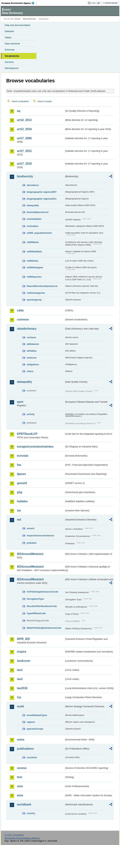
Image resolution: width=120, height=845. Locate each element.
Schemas (10, 49)
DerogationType (35, 599)
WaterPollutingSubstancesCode (44, 628)
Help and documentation (17, 25)
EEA (19, 3)
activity (31, 414)
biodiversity (25, 176)
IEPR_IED (23, 638)
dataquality (33, 205)
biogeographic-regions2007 (42, 192)
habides (22, 501)
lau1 (20, 669)
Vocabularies (12, 56)
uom (20, 786)
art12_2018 (24, 129)
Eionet (18, 19)
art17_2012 (24, 150)
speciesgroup (34, 299)
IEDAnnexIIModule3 (30, 566)
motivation (32, 226)
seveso (22, 767)
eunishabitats (34, 219)
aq (18, 110)
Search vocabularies (20, 101)
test (19, 777)
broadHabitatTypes (37, 715)
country (31, 813)
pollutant (31, 543)
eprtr (20, 401)
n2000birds (33, 242)
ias (19, 510)
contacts (31, 337)
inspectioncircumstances (40, 535)
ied (19, 519)
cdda (20, 310)
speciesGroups (35, 728)
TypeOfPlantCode (36, 613)
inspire (21, 651)
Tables (8, 37)
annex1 (31, 528)
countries (32, 757)
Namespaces (12, 68)
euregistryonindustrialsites (35, 446)
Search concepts (44, 101)
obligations (33, 364)
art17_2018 (24, 163)
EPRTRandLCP (27, 433)
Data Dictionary (29, 19)
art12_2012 (24, 120)
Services (9, 62)
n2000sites (32, 260)
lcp (19, 697)
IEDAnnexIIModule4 (30, 579)
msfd (20, 706)
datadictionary (26, 328)
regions (31, 722)
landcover (23, 660)
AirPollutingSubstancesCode (42, 591)
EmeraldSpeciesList (37, 212)
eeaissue (31, 357)
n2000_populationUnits (39, 233)
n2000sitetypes (35, 267)
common (23, 319)
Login (93, 3)
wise (20, 795)
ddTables (32, 350)
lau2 (20, 679)
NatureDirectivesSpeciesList (42, 286)
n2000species (34, 276)
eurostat (22, 455)
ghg (19, 492)
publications (25, 748)
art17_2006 (24, 138)
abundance (33, 185)
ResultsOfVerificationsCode (42, 606)
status (30, 371)
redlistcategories (36, 293)
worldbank (24, 804)
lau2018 (22, 688)
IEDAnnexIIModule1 (30, 553)
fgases (21, 473)
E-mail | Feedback (14, 835)
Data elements (12, 43)
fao (19, 464)
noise (20, 739)
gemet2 (22, 483)
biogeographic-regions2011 (42, 198)
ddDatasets (33, 344)
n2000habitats (34, 251)
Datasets (9, 31)
